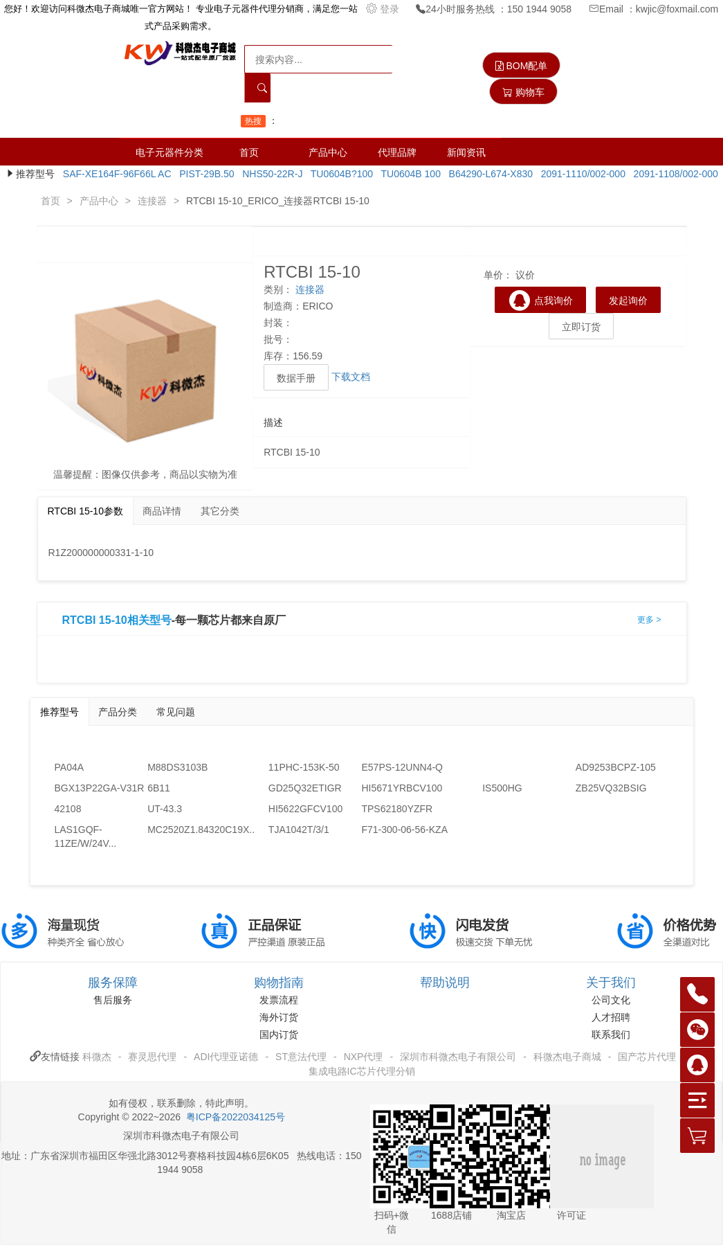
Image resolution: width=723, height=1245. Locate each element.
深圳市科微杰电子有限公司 (458, 1056)
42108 (68, 808)
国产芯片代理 (647, 1056)
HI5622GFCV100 (305, 808)
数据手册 (296, 378)
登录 (384, 9)
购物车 (523, 92)
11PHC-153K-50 (304, 767)
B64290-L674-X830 (488, 173)
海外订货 (278, 1017)
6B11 (158, 788)
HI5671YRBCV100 (401, 788)
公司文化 (611, 999)
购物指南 (279, 982)
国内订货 (278, 1034)
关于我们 (611, 982)
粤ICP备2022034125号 (235, 1116)
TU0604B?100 (339, 173)
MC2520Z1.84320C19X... (194, 829)
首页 (249, 152)
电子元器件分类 (169, 152)
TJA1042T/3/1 (298, 829)
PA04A (69, 767)
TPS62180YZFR (396, 808)
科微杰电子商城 (567, 1056)
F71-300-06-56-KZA (404, 829)
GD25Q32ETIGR (305, 788)
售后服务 (112, 999)
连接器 (152, 200)
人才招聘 (611, 1017)
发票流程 (278, 999)
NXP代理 (363, 1056)
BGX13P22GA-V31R (100, 788)
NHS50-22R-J (269, 173)
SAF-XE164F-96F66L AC (114, 173)
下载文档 (350, 376)
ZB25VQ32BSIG (611, 788)
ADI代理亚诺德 (226, 1056)
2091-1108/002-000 (673, 173)
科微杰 (96, 1056)
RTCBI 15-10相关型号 (117, 620)
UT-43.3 (164, 808)
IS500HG (502, 788)
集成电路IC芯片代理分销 (362, 1071)
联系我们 (611, 1034)
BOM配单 (521, 65)
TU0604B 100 (408, 173)
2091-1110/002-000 (580, 173)
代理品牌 (397, 152)
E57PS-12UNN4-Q (402, 767)
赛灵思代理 (152, 1056)
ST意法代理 (301, 1056)
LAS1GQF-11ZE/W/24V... (86, 836)
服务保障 (113, 982)
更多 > (649, 620)
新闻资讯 (466, 152)
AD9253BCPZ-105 (616, 767)
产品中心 (328, 152)
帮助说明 (445, 982)
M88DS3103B (177, 767)
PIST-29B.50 (204, 173)
